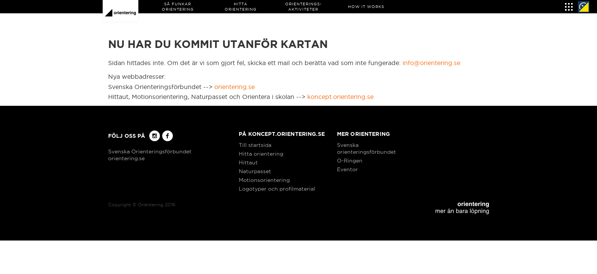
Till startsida (255, 145)
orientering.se (234, 86)
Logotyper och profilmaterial (277, 189)
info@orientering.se (431, 62)
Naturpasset (255, 171)
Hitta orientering (261, 154)
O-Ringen (349, 161)
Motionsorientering (264, 180)
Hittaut (248, 162)
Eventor (347, 169)
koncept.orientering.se (340, 96)
